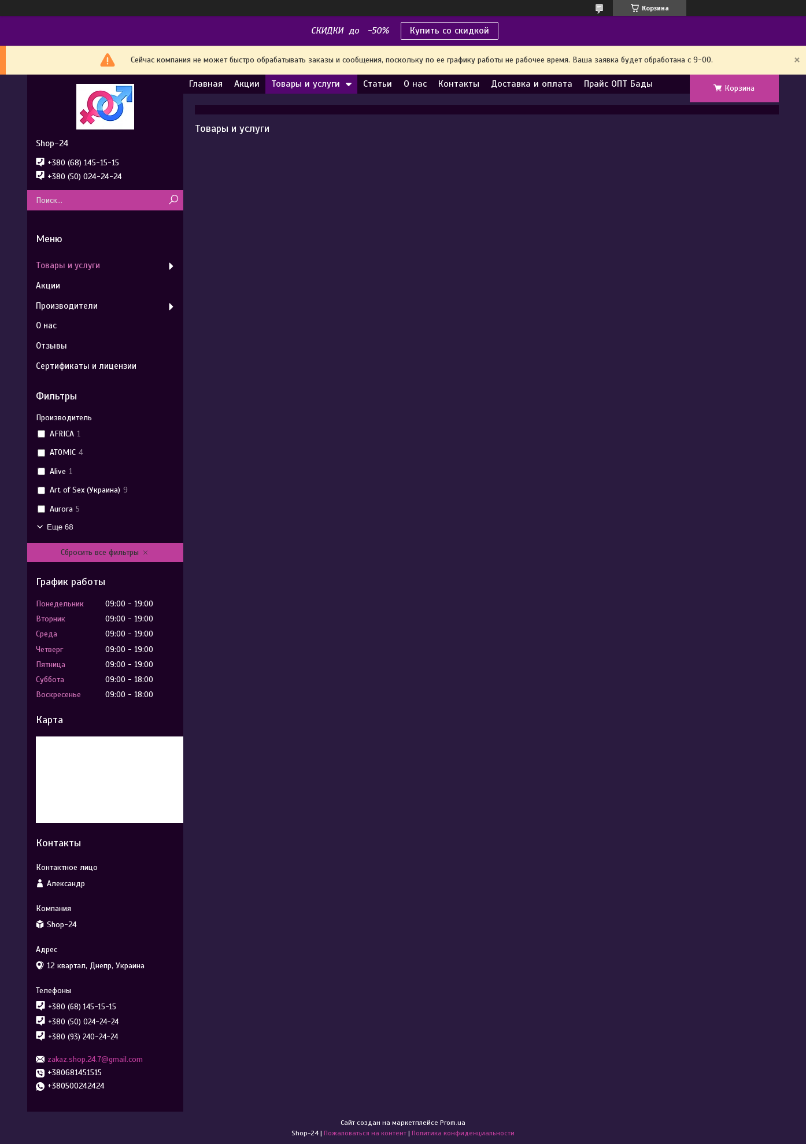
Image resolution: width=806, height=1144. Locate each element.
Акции (247, 84)
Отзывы (51, 345)
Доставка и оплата (531, 84)
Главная (206, 84)
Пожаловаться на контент (365, 1133)
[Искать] (173, 200)
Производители (67, 306)
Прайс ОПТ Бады (618, 84)
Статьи (377, 84)
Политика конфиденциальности (463, 1133)
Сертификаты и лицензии (86, 366)
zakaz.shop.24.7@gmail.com (95, 1059)
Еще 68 (60, 527)
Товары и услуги (305, 84)
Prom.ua (452, 1123)
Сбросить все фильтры (100, 552)
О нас (415, 84)
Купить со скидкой (449, 30)
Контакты (458, 84)
